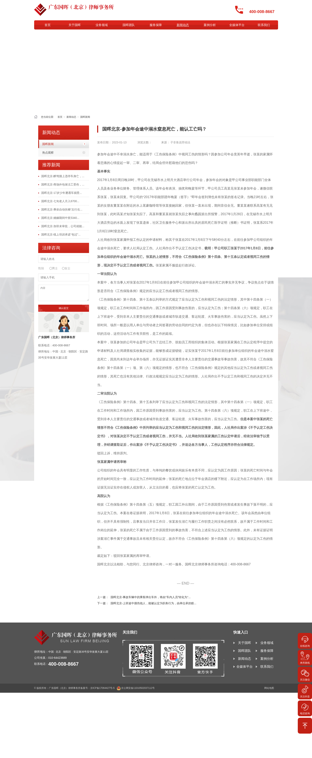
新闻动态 (183, 25)
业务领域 (102, 25)
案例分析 (210, 25)
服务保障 (156, 25)
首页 (48, 25)
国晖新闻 (85, 117)
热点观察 (48, 152)
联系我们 (264, 25)
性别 (41, 268)
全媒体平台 (237, 25)
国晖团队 (129, 25)
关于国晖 (74, 25)
